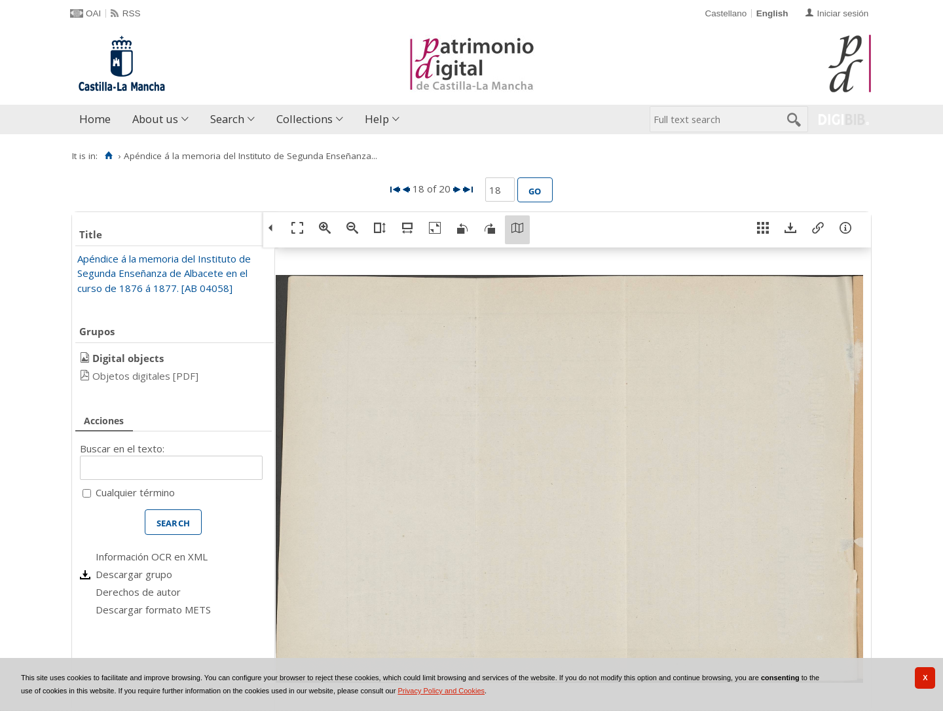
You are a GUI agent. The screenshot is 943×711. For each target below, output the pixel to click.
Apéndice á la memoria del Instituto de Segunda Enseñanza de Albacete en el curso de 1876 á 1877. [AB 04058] (164, 273)
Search (227, 118)
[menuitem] (98, 119)
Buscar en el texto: (122, 448)
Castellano (726, 13)
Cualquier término (135, 492)
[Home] (108, 155)
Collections (304, 118)
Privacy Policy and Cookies (441, 691)
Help (377, 118)
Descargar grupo (134, 574)
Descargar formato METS (153, 609)
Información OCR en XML (152, 556)
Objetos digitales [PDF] (145, 375)
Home (95, 118)
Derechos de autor (138, 591)
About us (155, 118)
